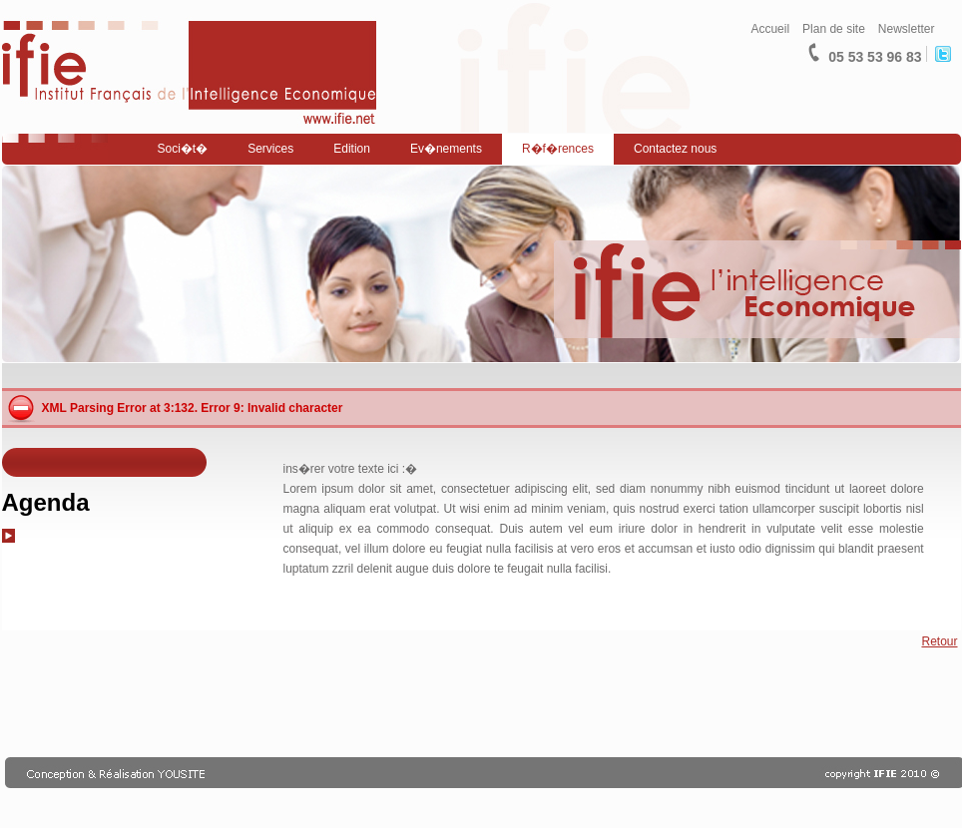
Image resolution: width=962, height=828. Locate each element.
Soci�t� (183, 149)
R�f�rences (558, 149)
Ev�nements (446, 149)
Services (270, 149)
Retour (939, 641)
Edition (351, 149)
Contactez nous (675, 149)
